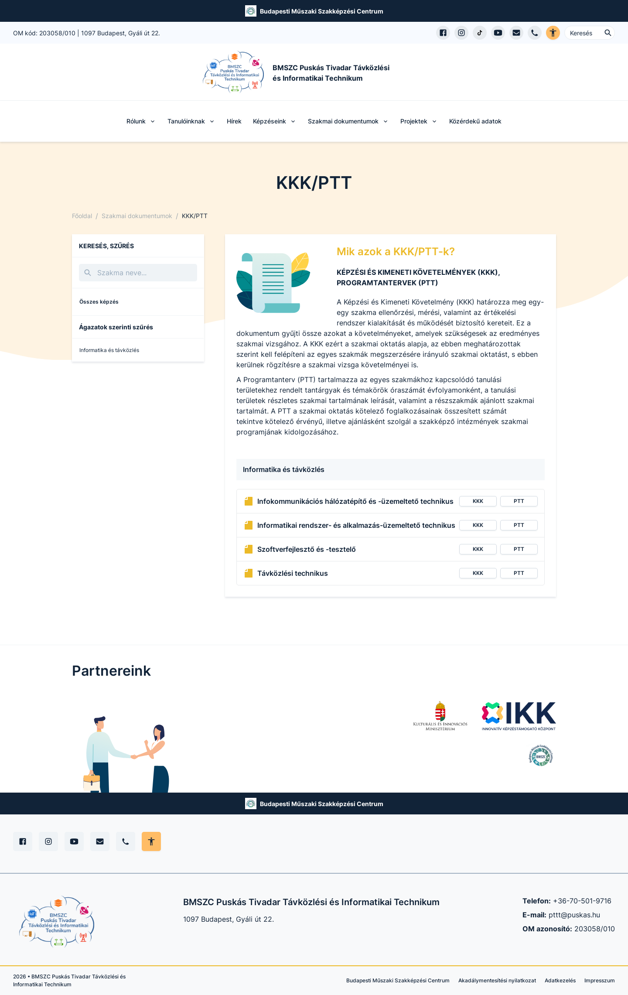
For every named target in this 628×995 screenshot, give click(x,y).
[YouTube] (74, 841)
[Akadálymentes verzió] (553, 33)
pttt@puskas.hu (574, 914)
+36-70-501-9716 (582, 900)
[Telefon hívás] (535, 33)
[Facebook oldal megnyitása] (443, 33)
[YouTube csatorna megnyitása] (498, 33)
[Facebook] (22, 841)
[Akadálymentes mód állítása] (151, 841)
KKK (478, 501)
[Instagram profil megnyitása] (461, 33)
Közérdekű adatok (475, 121)
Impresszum (599, 980)
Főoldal (82, 215)
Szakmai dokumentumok (137, 215)
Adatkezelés (560, 980)
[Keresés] (138, 272)
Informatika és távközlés (109, 350)
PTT (519, 501)
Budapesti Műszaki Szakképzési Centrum (321, 11)
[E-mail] (99, 841)
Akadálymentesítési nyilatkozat (497, 980)
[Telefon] (125, 841)
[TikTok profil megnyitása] (480, 33)
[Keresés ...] (589, 33)
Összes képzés (99, 301)
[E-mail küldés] (516, 33)
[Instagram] (48, 841)
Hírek (234, 121)
